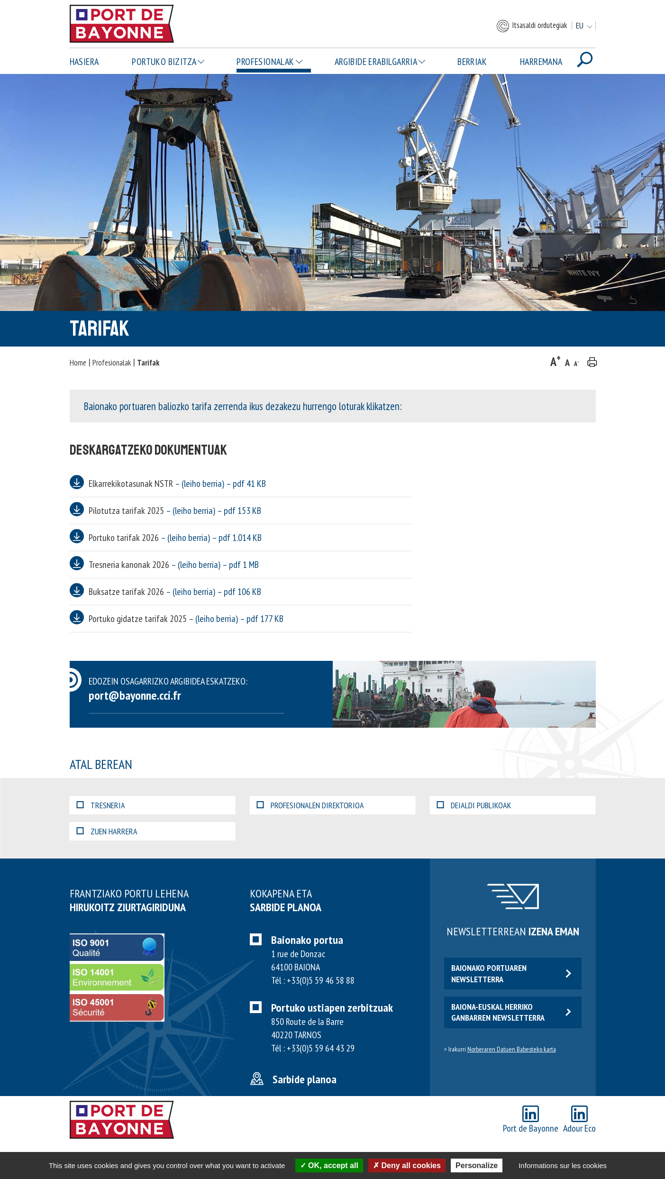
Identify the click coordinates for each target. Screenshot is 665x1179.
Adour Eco (579, 1120)
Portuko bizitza (164, 61)
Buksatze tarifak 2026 (175, 591)
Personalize (476, 1165)
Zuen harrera (107, 831)
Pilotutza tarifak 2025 (175, 510)
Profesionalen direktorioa (310, 805)
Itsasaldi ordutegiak (531, 26)
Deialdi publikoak (474, 805)
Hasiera (84, 61)
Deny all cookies (407, 1165)
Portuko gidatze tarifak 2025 (186, 618)
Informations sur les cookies (563, 1165)
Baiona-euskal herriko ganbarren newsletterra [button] (511, 1012)
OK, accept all (329, 1165)
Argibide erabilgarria (376, 61)
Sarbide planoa (305, 1079)
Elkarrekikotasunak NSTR (177, 483)
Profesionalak (265, 61)
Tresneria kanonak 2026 (174, 564)
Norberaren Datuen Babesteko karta (511, 1049)
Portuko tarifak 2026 (175, 537)
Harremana (541, 61)
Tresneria (101, 805)
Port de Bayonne (530, 1120)
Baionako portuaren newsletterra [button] (511, 973)
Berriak (472, 61)
